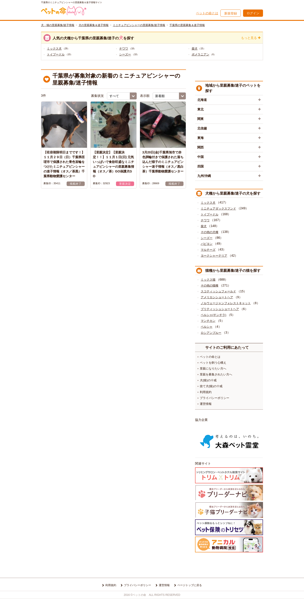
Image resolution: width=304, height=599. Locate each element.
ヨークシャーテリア (214, 255)
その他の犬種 (209, 232)
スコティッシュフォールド (218, 291)
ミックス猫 (208, 279)
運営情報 (206, 404)
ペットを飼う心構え (213, 362)
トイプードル (56, 54)
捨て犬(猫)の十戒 (211, 386)
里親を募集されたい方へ (216, 374)
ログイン (253, 13)
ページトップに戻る (189, 585)
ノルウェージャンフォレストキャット (226, 303)
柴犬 (195, 48)
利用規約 (206, 392)
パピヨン (206, 244)
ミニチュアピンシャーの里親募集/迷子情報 (139, 25)
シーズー (125, 54)
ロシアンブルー (211, 332)
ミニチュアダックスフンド (218, 208)
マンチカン (208, 320)
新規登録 (230, 13)
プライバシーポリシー (214, 398)
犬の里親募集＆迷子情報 (94, 25)
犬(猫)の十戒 (208, 380)
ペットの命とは (207, 13)
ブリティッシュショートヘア (220, 309)
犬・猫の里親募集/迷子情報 (57, 25)
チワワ (123, 48)
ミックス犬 (54, 48)
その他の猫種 (209, 285)
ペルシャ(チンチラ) (213, 315)
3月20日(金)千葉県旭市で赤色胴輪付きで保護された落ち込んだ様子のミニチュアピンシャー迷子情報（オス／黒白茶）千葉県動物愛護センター (162, 161)
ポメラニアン (200, 54)
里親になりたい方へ (213, 368)
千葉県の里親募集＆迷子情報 (187, 25)
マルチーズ (208, 249)
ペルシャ (206, 326)
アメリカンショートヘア (217, 297)
